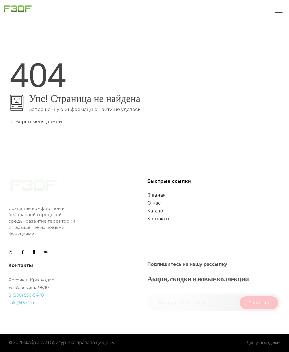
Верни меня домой (36, 121)
